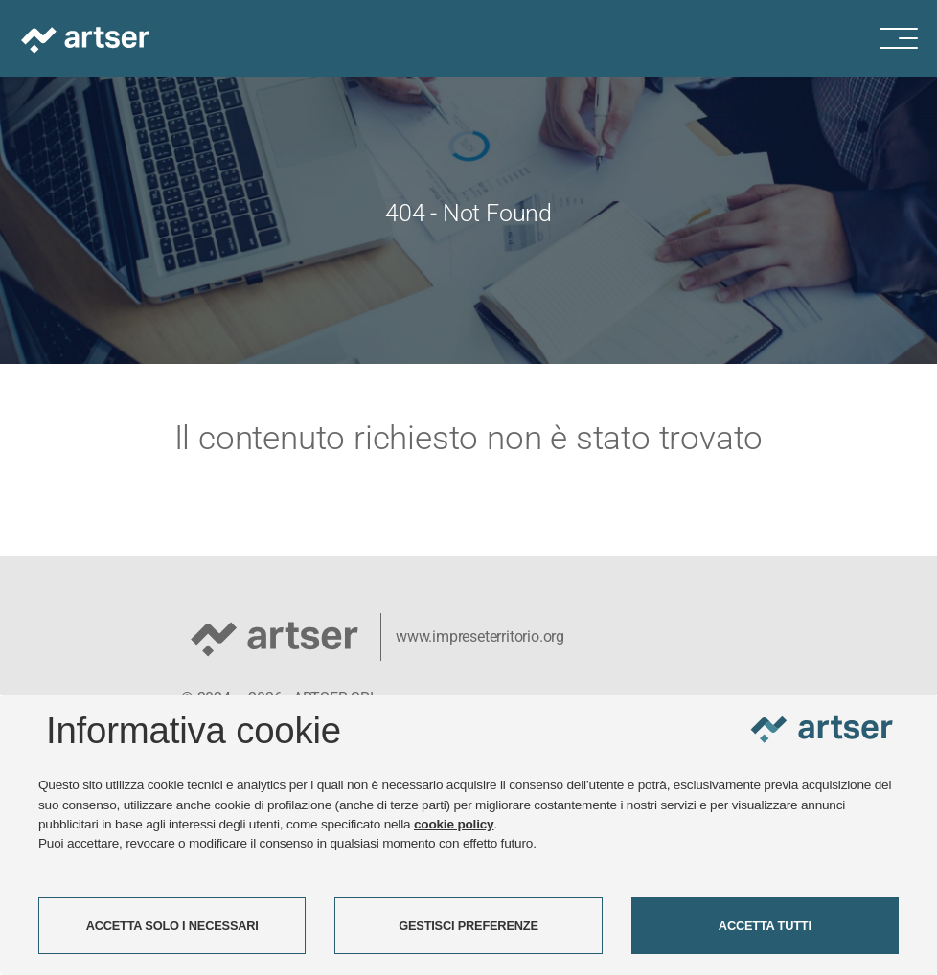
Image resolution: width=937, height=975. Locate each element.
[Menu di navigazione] (908, 38)
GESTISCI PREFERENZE (468, 925)
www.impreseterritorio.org (480, 636)
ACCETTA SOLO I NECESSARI (172, 925)
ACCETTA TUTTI (765, 925)
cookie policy (454, 824)
